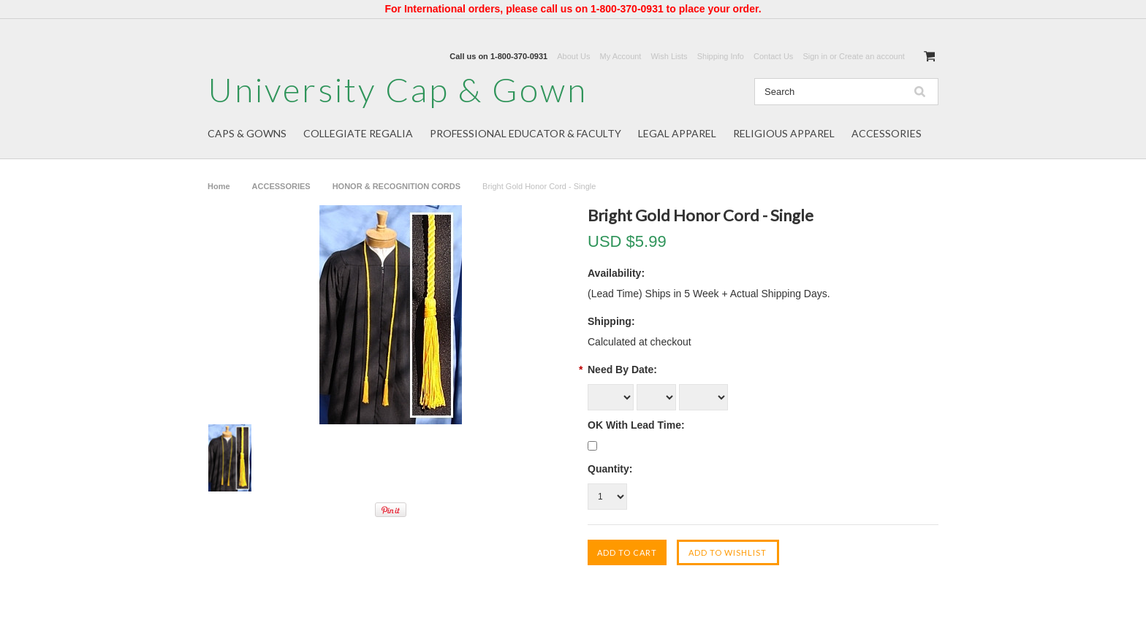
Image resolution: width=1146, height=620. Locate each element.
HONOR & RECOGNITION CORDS (396, 186)
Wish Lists (668, 56)
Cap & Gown (398, 89)
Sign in (814, 56)
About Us (573, 56)
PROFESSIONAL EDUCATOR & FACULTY (525, 133)
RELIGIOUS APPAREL (784, 133)
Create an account (872, 56)
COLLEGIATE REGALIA (358, 133)
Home (219, 186)
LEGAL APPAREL (677, 133)
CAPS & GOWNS (247, 133)
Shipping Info (720, 56)
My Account (621, 56)
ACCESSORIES (886, 133)
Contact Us (773, 56)
